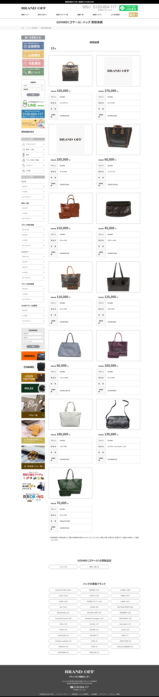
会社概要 (94, 690)
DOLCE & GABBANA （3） (125, 643)
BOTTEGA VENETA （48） (125, 603)
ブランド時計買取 (27, 225)
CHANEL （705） (125, 586)
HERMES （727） (94, 586)
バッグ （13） (63, 563)
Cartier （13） (125, 626)
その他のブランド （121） (94, 597)
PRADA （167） (125, 592)
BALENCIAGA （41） (63, 609)
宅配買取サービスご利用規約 (80, 690)
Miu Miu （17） (94, 620)
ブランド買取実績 (32, 28)
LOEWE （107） (125, 597)
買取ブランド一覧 (62, 14)
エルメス (25, 186)
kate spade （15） (125, 620)
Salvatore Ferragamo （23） (94, 614)
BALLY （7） (125, 631)
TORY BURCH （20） (125, 614)
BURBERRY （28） (125, 609)
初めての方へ (42, 14)
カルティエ (25, 256)
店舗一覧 (80, 14)
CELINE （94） (94, 603)
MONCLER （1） (94, 648)
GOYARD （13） (94, 626)
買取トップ (24, 14)
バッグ (23, 181)
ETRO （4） (94, 643)
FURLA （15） (63, 626)
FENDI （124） (63, 597)
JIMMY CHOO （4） (125, 637)
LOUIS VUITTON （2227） (63, 586)
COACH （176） (94, 592)
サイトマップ (103, 690)
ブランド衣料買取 (27, 284)
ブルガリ (25, 262)
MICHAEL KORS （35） (94, 609)
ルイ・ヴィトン (26, 197)
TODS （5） (94, 637)
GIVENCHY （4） (63, 643)
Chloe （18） (63, 620)
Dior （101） (63, 603)
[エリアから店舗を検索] (33, 85)
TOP (22, 28)
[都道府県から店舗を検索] (33, 89)
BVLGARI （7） (94, 631)
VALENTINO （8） (63, 631)
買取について (97, 14)
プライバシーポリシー (63, 690)
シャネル (25, 191)
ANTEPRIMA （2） (63, 648)
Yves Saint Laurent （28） (63, 614)
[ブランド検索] (33, 337)
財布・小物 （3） (94, 563)
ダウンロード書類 (115, 690)
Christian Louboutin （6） (63, 637)
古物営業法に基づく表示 (46, 690)
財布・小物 (25, 203)
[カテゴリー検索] (33, 333)
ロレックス (25, 229)
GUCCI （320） (63, 592)
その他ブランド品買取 (29, 305)
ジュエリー (25, 251)
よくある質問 (115, 14)
